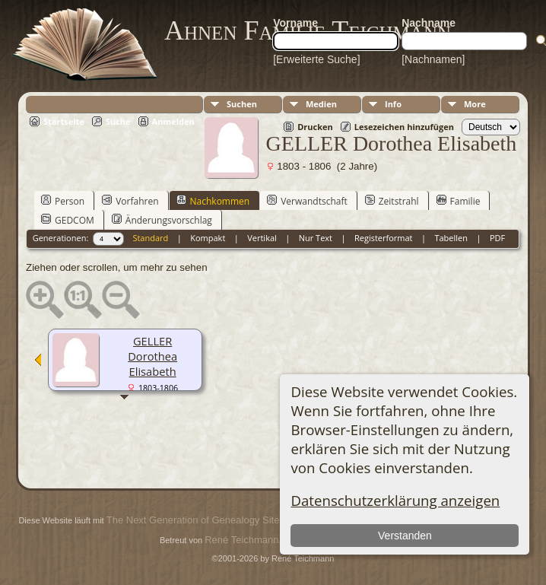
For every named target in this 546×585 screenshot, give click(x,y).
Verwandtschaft (307, 201)
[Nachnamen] (433, 59)
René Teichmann (241, 539)
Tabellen (451, 237)
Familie (458, 201)
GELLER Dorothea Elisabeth (152, 356)
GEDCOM (67, 220)
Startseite (63, 121)
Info (393, 104)
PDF (497, 237)
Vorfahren (130, 201)
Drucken (315, 126)
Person (62, 201)
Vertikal (262, 237)
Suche (118, 121)
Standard (150, 237)
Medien (321, 104)
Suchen (242, 104)
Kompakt (207, 237)
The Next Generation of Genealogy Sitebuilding (209, 520)
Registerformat (383, 237)
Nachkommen (213, 201)
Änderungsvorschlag (162, 220)
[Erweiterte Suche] (316, 59)
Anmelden (173, 121)
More (475, 104)
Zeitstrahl (392, 201)
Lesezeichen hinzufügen (404, 126)
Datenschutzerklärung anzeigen (395, 500)
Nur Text (315, 237)
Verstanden (405, 535)
